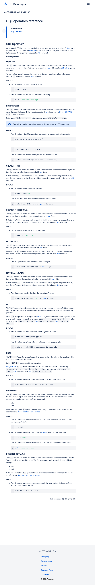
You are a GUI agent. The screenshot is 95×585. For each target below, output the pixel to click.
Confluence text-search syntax (29, 412)
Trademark (45, 574)
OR (37, 321)
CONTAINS (65, 68)
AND (32, 76)
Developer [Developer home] (19, 4)
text (48, 68)
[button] (88, 4)
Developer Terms (47, 570)
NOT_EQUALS (11, 367)
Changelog (45, 557)
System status (46, 561)
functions (32, 50)
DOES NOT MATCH (66, 112)
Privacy (44, 566)
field (68, 48)
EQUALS (40, 317)
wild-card (44, 432)
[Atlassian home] (6, 4)
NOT (39, 53)
